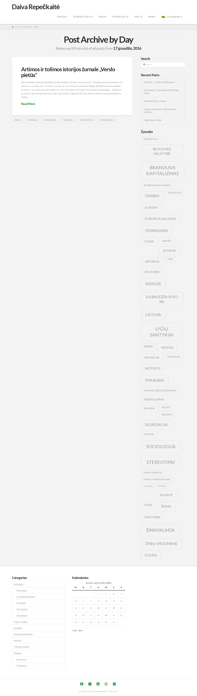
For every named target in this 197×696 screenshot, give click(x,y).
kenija (17, 120)
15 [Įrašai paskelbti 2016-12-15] (98, 608)
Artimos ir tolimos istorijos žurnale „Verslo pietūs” (68, 72)
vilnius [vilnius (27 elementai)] (166, 495)
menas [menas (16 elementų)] (148, 346)
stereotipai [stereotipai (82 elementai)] (160, 462)
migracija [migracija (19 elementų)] (151, 357)
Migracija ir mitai (152, 120)
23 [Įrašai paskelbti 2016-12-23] (106, 615)
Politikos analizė (21, 646)
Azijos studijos (21, 621)
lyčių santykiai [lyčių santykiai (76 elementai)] (161, 331)
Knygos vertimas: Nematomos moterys (160, 110)
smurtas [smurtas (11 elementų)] (149, 434)
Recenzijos (22, 590)
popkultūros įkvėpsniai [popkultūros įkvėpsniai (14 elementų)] (160, 390)
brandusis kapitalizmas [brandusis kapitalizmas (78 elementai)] (162, 170)
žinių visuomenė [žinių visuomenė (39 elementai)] (161, 543)
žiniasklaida (107, 120)
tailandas (67, 120)
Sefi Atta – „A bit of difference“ (159, 82)
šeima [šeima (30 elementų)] (166, 506)
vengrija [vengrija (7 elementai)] (162, 486)
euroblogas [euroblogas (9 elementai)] (174, 193)
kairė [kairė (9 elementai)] (170, 259)
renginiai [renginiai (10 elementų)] (167, 414)
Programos (22, 665)
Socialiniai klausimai (26, 596)
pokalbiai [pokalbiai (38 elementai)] (154, 380)
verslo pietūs (87, 120)
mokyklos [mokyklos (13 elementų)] (173, 356)
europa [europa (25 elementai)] (151, 207)
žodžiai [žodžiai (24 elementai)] (151, 555)
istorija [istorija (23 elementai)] (169, 250)
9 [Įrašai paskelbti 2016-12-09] (106, 601)
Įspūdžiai (18, 628)
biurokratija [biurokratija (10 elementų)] (150, 139)
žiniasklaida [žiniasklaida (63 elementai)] (160, 530)
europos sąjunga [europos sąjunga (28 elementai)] (160, 219)
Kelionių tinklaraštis (23, 634)
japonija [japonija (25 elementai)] (152, 261)
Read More (28, 104)
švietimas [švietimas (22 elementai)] (152, 517)
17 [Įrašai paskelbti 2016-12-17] (114, 608)
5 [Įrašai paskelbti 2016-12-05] (75, 601)
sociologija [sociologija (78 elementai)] (161, 446)
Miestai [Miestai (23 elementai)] (167, 347)
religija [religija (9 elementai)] (166, 407)
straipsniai (50, 120)
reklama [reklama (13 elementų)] (149, 408)
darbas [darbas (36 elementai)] (152, 196)
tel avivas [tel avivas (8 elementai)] (148, 486)
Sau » (80, 630)
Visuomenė (22, 609)
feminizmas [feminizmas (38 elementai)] (156, 230)
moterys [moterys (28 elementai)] (152, 368)
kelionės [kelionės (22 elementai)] (152, 272)
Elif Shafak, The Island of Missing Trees (161, 91)
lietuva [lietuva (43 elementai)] (153, 314)
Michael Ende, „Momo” (155, 101)
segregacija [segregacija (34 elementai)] (156, 425)
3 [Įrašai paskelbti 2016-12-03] (113, 594)
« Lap (74, 630)
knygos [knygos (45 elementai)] (153, 284)
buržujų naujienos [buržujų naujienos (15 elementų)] (157, 185)
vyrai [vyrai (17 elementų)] (148, 505)
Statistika (21, 603)
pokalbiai (32, 120)
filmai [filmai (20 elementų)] (149, 241)
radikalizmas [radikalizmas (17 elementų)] (154, 399)
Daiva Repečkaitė (36, 6)
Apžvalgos (19, 584)
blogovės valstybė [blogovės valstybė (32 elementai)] (162, 151)
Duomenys (22, 659)
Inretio (101, 691)
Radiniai (17, 653)
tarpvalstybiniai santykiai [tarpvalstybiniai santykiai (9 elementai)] (156, 479)
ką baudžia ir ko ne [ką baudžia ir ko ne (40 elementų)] (162, 299)
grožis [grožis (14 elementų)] (166, 240)
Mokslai (17, 640)
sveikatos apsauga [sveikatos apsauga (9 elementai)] (152, 473)
